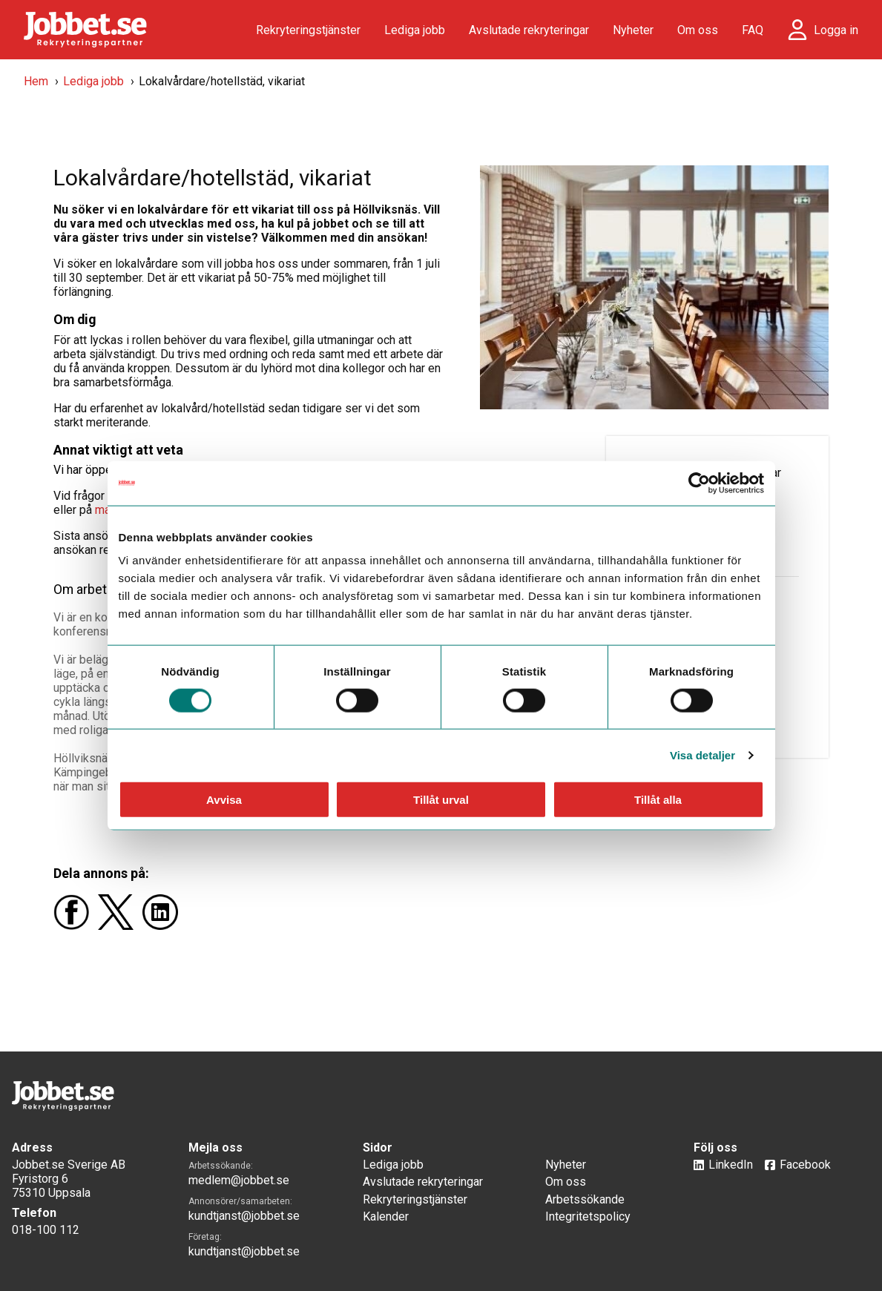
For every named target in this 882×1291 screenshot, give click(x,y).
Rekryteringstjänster (308, 30)
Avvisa (224, 799)
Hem (36, 81)
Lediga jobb (414, 30)
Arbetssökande (585, 1199)
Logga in (836, 30)
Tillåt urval (441, 799)
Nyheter (633, 30)
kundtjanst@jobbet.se (244, 1216)
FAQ (752, 30)
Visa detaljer (702, 754)
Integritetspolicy (588, 1216)
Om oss (697, 30)
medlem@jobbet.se (238, 1180)
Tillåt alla (658, 799)
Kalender (386, 1216)
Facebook (805, 1165)
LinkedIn (730, 1165)
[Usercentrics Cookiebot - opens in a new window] (699, 483)
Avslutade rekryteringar (529, 30)
